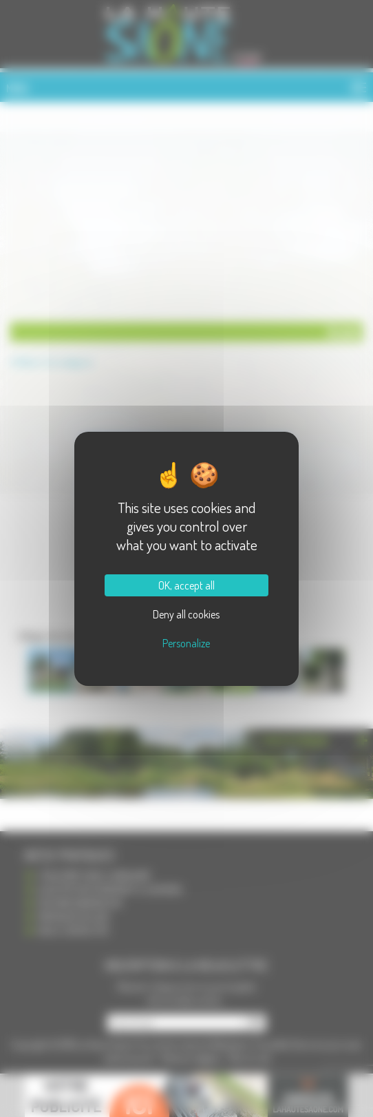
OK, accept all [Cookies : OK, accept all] (186, 585)
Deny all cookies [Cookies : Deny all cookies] (186, 614)
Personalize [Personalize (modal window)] (186, 643)
